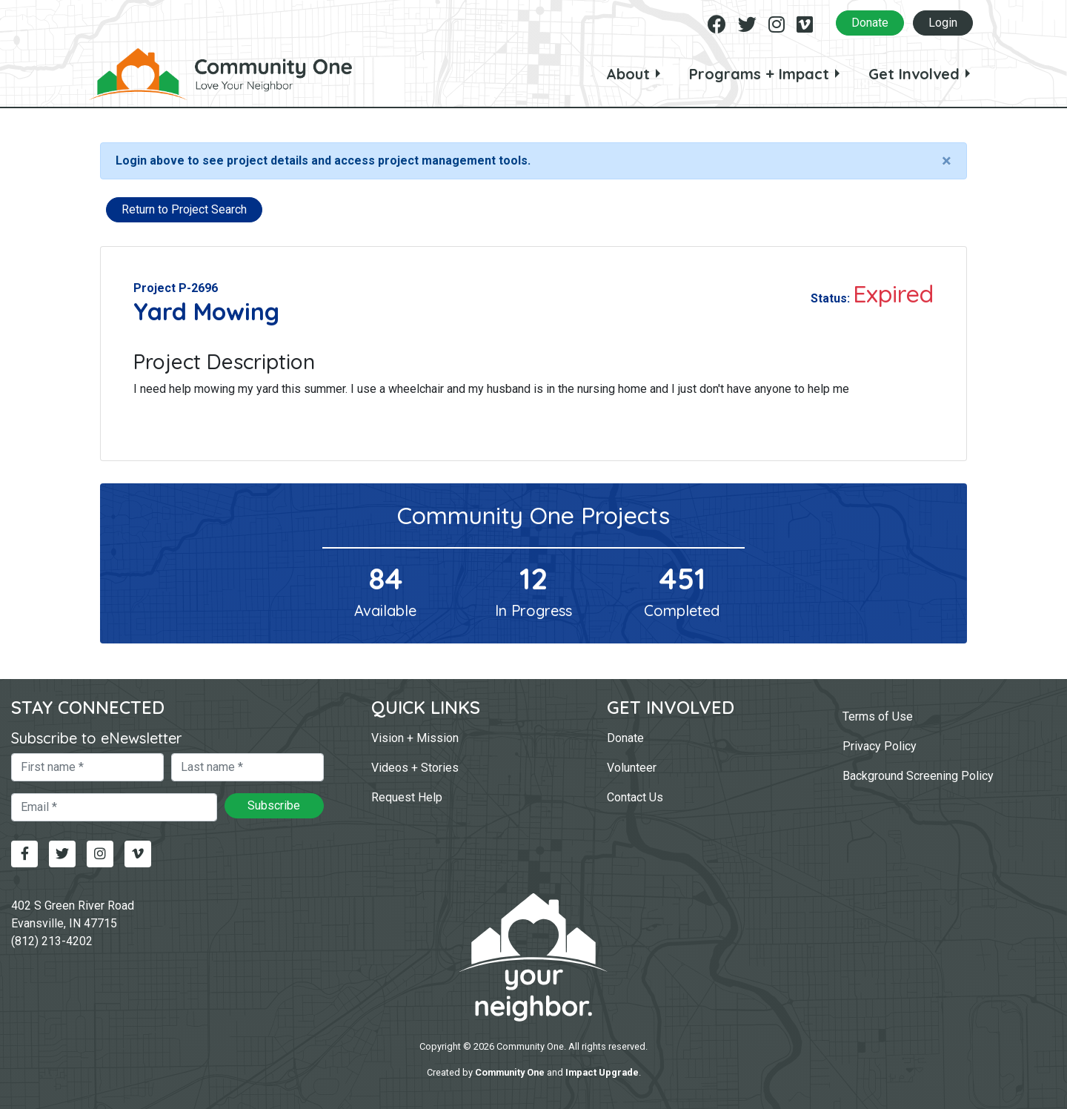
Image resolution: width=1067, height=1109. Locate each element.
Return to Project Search (184, 209)
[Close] (946, 161)
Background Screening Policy (918, 776)
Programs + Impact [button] (759, 73)
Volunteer (632, 768)
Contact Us (635, 797)
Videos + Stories (415, 768)
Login (942, 23)
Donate (869, 23)
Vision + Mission (415, 738)
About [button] (628, 73)
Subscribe (273, 805)
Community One (510, 1072)
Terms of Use (877, 716)
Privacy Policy (879, 746)
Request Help (406, 797)
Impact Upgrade (602, 1072)
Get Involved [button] (914, 73)
